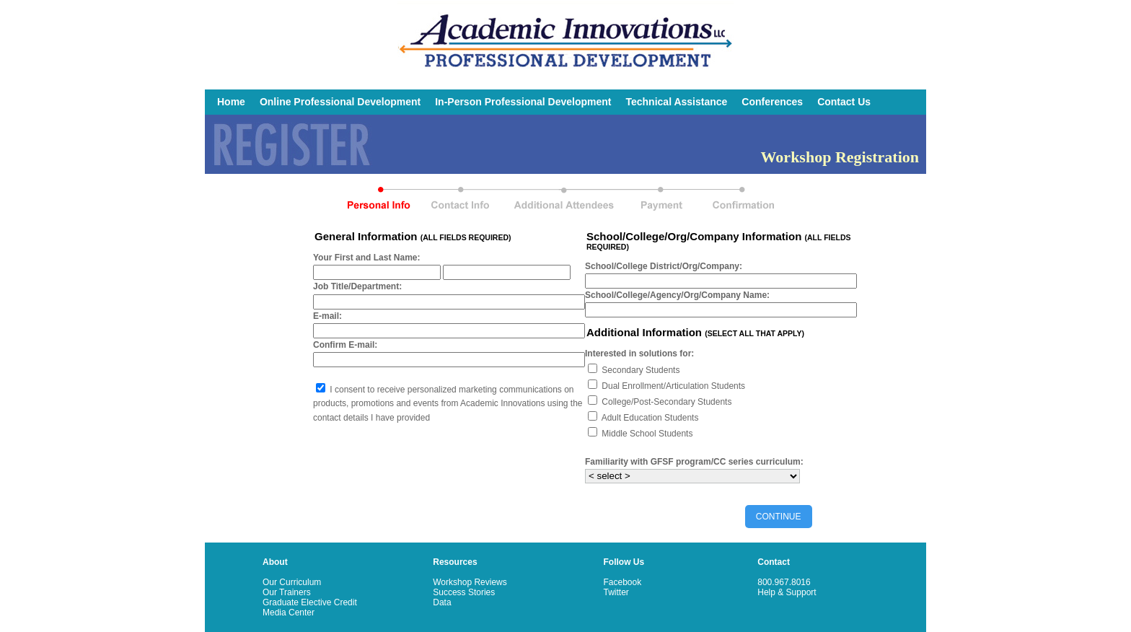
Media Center (288, 612)
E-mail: (327, 316)
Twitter (616, 592)
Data (442, 602)
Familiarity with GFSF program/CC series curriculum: (694, 462)
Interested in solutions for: (639, 353)
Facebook (623, 582)
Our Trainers (287, 592)
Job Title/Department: (357, 286)
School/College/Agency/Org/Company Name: (677, 295)
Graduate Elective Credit (310, 602)
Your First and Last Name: (366, 258)
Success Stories (464, 592)
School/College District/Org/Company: (663, 266)
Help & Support (786, 592)
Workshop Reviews (469, 582)
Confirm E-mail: (345, 345)
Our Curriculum (292, 582)
